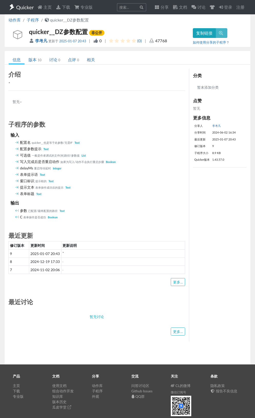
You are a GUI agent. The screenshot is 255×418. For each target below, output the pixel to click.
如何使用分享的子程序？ (211, 42)
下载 (63, 7)
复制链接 (204, 32)
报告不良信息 (224, 391)
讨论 (54, 59)
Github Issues (142, 391)
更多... (178, 282)
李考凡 (41, 40)
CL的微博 (180, 385)
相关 (91, 59)
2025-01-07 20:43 (72, 41)
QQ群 (138, 396)
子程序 (33, 19)
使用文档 (59, 385)
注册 (240, 7)
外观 (95, 396)
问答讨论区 (140, 385)
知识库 (57, 396)
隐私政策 (217, 385)
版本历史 (59, 402)
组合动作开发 (63, 391)
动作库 (14, 19)
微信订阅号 (178, 392)
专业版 (83, 7)
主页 (44, 7)
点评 (73, 59)
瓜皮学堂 (61, 407)
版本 (34, 59)
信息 (17, 59)
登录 (225, 7)
